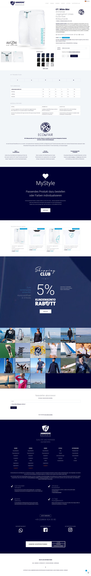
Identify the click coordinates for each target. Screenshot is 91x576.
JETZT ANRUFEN (45, 515)
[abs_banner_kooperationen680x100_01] (45, 544)
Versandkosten (75, 453)
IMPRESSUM (56, 563)
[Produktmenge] (65, 56)
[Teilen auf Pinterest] (46, 80)
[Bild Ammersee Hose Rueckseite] (19, 57)
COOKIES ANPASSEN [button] (49, 563)
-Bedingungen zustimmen (19, 404)
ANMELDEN (45, 311)
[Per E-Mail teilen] (74, 80)
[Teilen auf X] (32, 80)
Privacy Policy (14, 404)
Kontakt (75, 460)
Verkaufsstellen (75, 455)
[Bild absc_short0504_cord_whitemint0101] (7, 57)
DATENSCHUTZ (42, 563)
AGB (33, 563)
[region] (45, 171)
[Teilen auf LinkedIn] (60, 80)
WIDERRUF (37, 563)
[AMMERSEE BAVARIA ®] (17, 3)
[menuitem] (47, 3)
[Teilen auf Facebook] (17, 80)
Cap (60, 450)
